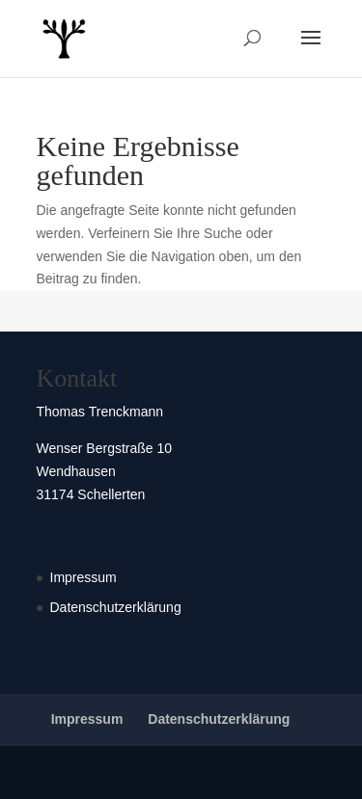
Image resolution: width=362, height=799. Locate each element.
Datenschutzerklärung (115, 607)
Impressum (83, 577)
